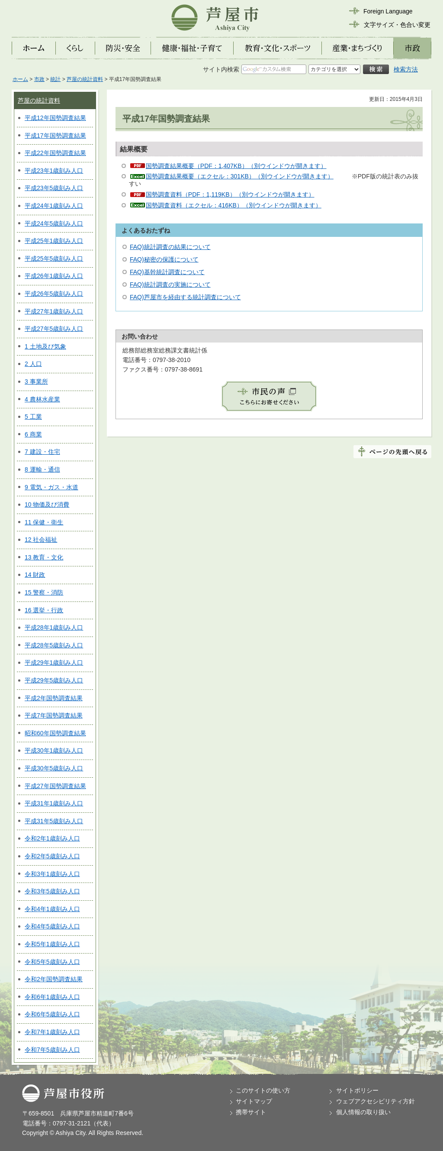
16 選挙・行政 (44, 610)
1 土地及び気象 (45, 346)
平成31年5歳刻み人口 (54, 821)
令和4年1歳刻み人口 (52, 908)
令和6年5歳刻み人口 (52, 1014)
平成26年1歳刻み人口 (54, 275)
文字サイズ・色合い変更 (397, 24)
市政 (39, 79)
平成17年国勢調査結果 (55, 135)
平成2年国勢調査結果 (54, 698)
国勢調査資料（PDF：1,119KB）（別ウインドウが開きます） (230, 194)
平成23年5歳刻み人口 (54, 187)
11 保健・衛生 (44, 522)
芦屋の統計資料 (85, 79)
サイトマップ (254, 1101)
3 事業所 (36, 381)
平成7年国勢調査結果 (54, 715)
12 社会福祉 (41, 539)
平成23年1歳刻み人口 (54, 170)
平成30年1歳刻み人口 (54, 750)
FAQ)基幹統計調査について (167, 271)
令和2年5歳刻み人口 (52, 856)
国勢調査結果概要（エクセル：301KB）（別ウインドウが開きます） (240, 176)
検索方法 (406, 69)
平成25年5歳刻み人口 (54, 258)
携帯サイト (251, 1112)
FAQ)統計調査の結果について (170, 246)
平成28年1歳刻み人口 (54, 627)
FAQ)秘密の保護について (164, 259)
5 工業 (33, 416)
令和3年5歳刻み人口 (52, 891)
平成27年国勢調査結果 (55, 785)
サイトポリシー (357, 1090)
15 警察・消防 (44, 592)
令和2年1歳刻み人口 (52, 838)
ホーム (20, 79)
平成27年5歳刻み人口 (54, 328)
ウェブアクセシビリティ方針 (375, 1101)
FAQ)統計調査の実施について (170, 284)
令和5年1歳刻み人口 (52, 944)
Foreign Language (388, 11)
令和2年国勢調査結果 (54, 979)
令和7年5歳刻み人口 (52, 1049)
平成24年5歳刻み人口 (54, 223)
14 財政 (35, 574)
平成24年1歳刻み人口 (54, 205)
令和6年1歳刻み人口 (52, 996)
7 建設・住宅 (42, 451)
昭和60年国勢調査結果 (55, 733)
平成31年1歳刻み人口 (54, 803)
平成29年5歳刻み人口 (54, 680)
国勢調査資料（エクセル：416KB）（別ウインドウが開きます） (233, 205)
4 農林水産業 (42, 399)
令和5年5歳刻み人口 (52, 961)
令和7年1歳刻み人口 (52, 1031)
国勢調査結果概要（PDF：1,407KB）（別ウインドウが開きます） (236, 165)
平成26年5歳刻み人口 (54, 293)
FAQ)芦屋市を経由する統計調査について (185, 297)
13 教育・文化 (44, 557)
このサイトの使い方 (263, 1090)
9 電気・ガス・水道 (51, 487)
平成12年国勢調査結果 (55, 117)
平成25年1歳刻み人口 (54, 240)
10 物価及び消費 (47, 504)
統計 (55, 79)
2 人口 (33, 363)
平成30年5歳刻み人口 (54, 768)
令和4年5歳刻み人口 (52, 926)
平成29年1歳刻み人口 (54, 662)
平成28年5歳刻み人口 (54, 645)
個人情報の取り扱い (363, 1112)
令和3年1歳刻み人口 (52, 873)
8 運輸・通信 (42, 469)
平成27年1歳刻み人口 (54, 311)
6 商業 (33, 434)
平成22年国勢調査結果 (55, 152)
